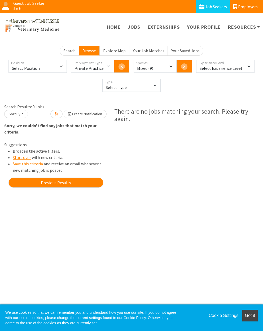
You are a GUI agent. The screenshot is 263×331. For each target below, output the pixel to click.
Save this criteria (28, 163)
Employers (245, 6)
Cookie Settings (223, 315)
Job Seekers (213, 6)
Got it (250, 315)
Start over (22, 157)
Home (113, 27)
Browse (89, 50)
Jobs (134, 27)
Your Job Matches (148, 50)
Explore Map (114, 50)
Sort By (14, 113)
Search (69, 50)
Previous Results (56, 182)
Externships (164, 27)
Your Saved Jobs (185, 50)
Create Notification (85, 113)
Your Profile (204, 27)
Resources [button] (242, 27)
